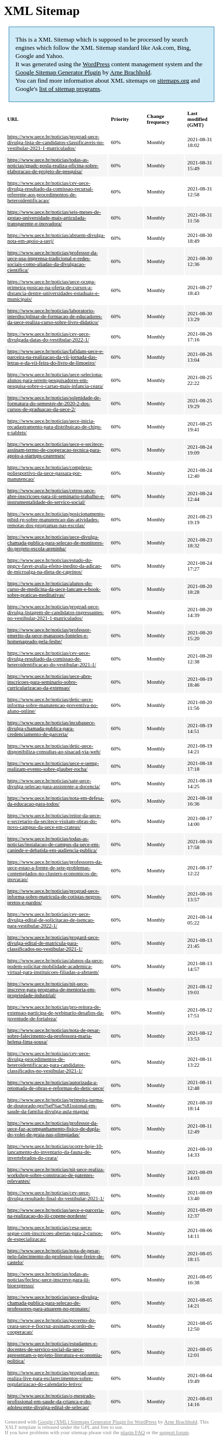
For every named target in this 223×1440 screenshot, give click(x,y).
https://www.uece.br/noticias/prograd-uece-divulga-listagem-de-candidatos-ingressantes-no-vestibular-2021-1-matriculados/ (55, 612)
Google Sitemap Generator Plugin (58, 72)
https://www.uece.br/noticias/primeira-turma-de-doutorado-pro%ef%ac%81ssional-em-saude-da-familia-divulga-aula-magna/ (55, 1105)
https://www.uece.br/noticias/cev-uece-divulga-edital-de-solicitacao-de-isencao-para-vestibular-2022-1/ (50, 919)
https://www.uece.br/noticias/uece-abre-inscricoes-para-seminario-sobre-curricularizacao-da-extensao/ (49, 682)
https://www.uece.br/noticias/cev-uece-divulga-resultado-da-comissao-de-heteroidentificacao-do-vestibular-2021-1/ (51, 658)
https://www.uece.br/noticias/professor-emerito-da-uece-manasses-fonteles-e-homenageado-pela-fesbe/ (49, 635)
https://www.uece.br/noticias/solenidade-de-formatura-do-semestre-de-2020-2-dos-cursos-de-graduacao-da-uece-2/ (54, 403)
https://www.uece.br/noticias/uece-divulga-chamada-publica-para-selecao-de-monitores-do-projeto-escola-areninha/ (55, 542)
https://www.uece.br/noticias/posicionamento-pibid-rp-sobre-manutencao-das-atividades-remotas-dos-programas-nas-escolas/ (56, 519)
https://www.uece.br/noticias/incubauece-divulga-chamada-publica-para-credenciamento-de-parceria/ (51, 728)
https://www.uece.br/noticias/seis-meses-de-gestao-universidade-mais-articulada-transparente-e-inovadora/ (54, 217)
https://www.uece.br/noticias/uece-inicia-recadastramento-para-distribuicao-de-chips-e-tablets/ (54, 426)
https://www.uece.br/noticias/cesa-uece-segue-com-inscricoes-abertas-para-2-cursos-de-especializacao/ (55, 1233)
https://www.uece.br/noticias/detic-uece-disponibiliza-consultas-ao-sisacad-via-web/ (54, 748)
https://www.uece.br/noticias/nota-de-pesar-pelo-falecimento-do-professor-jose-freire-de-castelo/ (55, 1256)
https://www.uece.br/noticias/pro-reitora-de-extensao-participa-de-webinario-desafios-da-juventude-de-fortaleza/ (55, 1012)
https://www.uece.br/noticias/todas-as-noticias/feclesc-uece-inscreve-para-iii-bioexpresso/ (48, 1279)
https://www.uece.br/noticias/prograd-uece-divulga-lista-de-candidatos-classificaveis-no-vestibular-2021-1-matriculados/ (55, 142)
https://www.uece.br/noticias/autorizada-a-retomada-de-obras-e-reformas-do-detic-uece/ (55, 1085)
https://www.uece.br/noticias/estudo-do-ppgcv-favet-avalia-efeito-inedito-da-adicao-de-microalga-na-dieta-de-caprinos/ (54, 565)
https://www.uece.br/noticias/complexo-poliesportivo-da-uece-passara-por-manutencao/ (49, 473)
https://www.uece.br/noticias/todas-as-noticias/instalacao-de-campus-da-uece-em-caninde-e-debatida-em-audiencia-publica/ (53, 844)
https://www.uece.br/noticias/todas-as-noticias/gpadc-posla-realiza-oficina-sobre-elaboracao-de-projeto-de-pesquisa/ (53, 165)
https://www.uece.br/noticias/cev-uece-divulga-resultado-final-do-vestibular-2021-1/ (55, 1195)
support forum (174, 1432)
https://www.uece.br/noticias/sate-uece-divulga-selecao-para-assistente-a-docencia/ (53, 783)
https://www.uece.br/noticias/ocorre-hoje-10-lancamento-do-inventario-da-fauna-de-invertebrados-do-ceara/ (55, 1152)
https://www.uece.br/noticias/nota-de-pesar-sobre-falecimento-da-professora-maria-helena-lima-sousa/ (53, 1035)
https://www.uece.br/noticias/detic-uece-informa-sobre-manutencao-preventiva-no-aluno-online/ (52, 705)
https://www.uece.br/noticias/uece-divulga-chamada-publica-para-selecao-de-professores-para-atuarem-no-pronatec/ (53, 1302)
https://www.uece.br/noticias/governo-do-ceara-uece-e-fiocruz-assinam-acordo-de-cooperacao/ (51, 1326)
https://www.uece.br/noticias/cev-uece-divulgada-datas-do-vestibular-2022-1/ (48, 336)
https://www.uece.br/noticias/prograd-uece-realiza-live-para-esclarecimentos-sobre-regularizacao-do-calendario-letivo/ (53, 1378)
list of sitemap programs (69, 88)
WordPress (96, 64)
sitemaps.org (173, 80)
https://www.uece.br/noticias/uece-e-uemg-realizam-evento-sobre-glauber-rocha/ (53, 766)
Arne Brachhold (130, 72)
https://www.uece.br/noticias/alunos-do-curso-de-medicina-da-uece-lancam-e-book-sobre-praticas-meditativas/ (54, 589)
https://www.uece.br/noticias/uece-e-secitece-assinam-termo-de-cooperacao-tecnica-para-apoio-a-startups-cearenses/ (55, 449)
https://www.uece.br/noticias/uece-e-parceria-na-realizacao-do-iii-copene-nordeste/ (55, 1213)
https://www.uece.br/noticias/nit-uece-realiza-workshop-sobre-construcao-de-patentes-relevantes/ (55, 1175)
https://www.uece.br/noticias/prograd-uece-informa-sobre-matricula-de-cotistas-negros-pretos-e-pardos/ (54, 896)
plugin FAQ (132, 1432)
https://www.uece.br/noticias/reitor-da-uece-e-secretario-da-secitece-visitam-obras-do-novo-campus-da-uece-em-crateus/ (54, 821)
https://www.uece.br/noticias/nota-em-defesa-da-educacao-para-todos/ (55, 801)
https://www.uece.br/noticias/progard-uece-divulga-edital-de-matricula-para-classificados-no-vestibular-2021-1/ (53, 943)
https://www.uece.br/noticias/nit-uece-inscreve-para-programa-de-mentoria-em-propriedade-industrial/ (51, 989)
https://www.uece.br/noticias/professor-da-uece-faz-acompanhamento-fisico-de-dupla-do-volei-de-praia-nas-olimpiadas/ (53, 1128)
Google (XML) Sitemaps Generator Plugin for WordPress (97, 1422)
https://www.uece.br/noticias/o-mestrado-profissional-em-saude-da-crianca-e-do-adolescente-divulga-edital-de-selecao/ (51, 1401)
